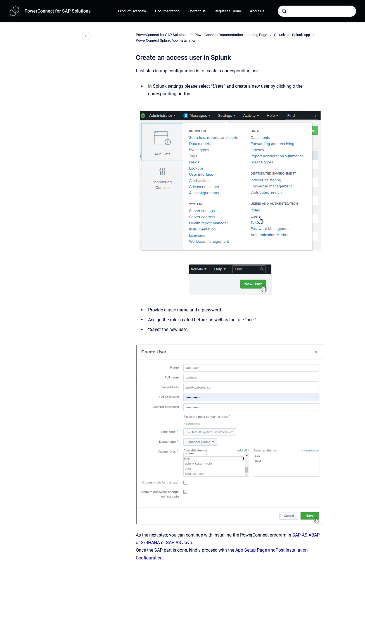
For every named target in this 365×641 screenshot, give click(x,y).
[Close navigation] (86, 36)
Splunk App (301, 35)
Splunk (279, 35)
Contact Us (197, 11)
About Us (257, 11)
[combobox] (317, 11)
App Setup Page (251, 550)
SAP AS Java (179, 542)
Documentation (167, 11)
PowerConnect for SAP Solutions (58, 11)
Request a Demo (228, 11)
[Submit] (284, 11)
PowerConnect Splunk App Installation (166, 40)
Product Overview (132, 11)
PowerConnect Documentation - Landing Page (231, 35)
